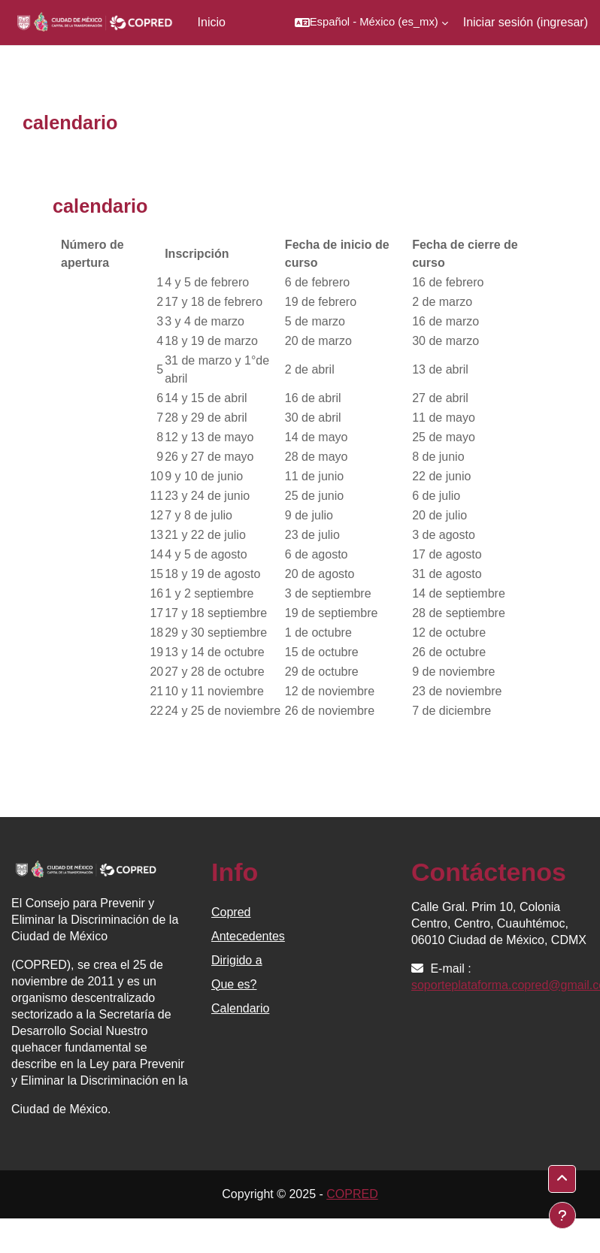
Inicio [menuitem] (212, 22)
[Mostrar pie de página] (562, 1215)
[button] (371, 22)
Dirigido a (236, 960)
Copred (230, 912)
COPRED (351, 1194)
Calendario (240, 1008)
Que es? (233, 984)
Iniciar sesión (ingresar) (525, 22)
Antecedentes (248, 936)
